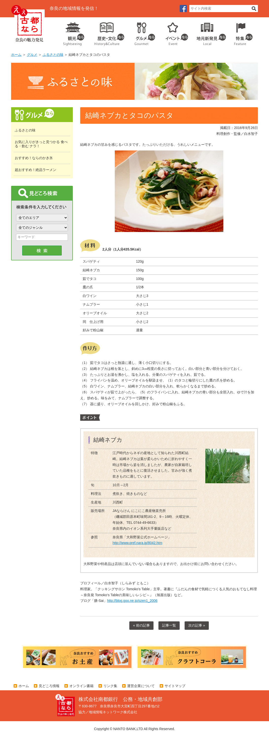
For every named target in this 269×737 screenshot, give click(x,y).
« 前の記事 (141, 625)
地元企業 (209, 32)
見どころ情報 (49, 686)
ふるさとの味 (53, 55)
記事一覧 (169, 625)
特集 (242, 32)
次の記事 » (196, 625)
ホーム (16, 55)
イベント (174, 32)
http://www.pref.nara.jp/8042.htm (137, 543)
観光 (73, 32)
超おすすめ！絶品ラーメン (35, 170)
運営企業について (141, 686)
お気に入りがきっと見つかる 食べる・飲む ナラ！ (41, 144)
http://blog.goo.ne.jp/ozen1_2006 (132, 601)
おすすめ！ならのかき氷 (34, 158)
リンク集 (110, 686)
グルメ (141, 32)
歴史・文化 (107, 32)
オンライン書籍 (81, 686)
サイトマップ (175, 686)
